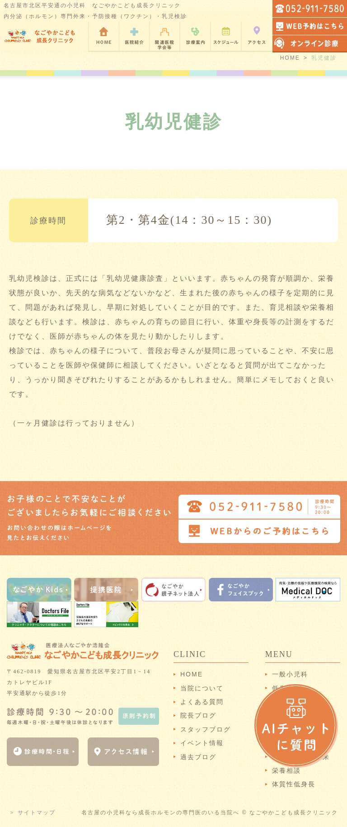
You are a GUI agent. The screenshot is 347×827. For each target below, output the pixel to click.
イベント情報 (202, 743)
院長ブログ (198, 715)
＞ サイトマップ (32, 812)
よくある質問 (202, 701)
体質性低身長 (293, 784)
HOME (290, 58)
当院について (202, 688)
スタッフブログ (205, 729)
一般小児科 (290, 674)
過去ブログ (198, 757)
